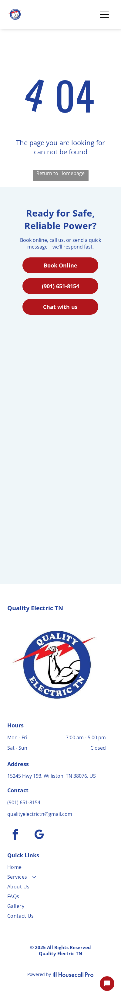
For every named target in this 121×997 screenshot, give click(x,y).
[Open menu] (104, 14)
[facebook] (15, 835)
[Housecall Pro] (73, 974)
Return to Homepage (60, 173)
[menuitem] (56, 868)
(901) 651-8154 (23, 802)
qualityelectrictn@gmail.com (39, 814)
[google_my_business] (39, 835)
